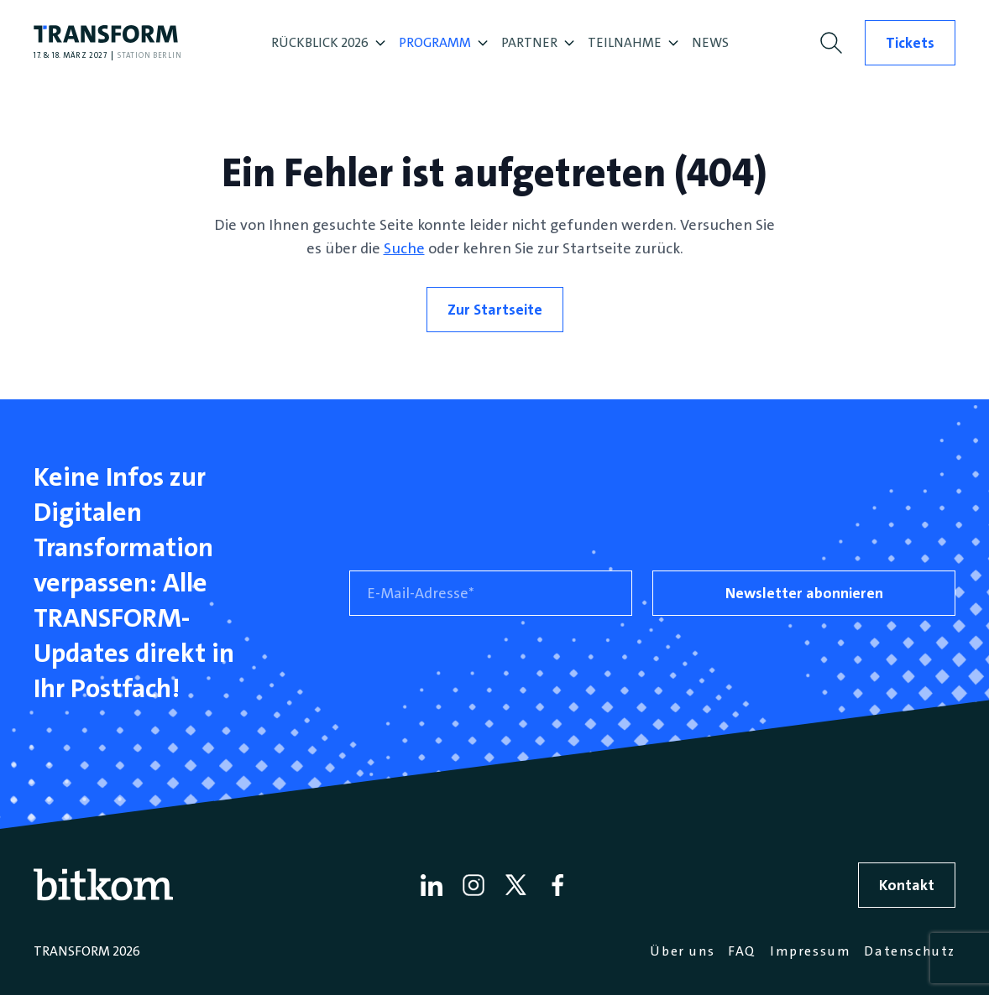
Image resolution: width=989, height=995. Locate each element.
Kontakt (906, 885)
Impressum (810, 951)
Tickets (910, 43)
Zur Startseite (494, 310)
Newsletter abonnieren (804, 593)
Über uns (682, 951)
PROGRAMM (443, 42)
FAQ (742, 951)
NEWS (710, 42)
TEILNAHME (633, 42)
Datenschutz (909, 951)
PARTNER (537, 42)
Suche (404, 248)
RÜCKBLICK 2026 (328, 42)
